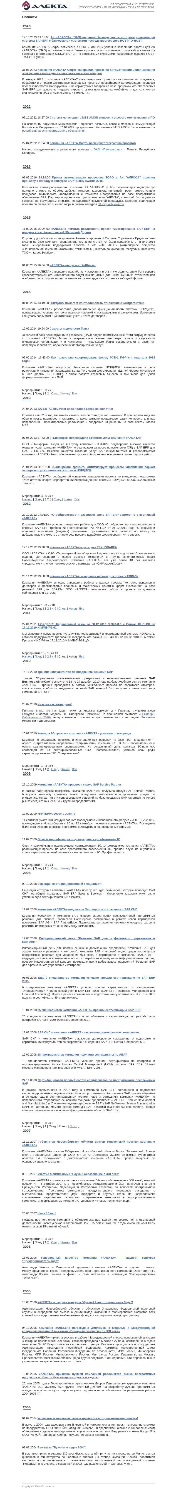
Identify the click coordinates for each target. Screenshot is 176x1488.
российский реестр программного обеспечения (54, 130)
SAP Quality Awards (111, 204)
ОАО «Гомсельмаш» (108, 149)
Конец (65, 393)
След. (55, 393)
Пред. (38, 499)
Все (74, 393)
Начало (27, 499)
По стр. (74, 1126)
